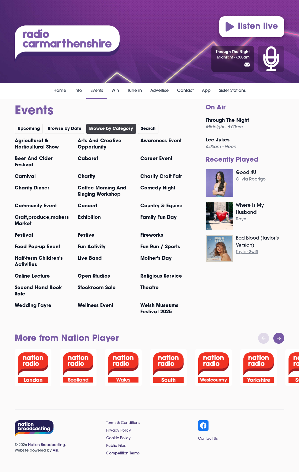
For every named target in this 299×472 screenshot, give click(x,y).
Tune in (134, 91)
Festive (86, 235)
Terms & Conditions (123, 423)
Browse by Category (111, 129)
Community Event (36, 206)
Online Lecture (32, 276)
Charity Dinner (32, 188)
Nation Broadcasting (46, 445)
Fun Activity (91, 247)
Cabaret (88, 158)
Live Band (90, 258)
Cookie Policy (118, 438)
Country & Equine (161, 206)
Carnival (25, 176)
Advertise (159, 91)
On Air (216, 108)
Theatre (149, 287)
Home (60, 91)
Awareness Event (160, 141)
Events (96, 91)
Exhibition (89, 217)
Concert (87, 206)
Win (115, 91)
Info (78, 91)
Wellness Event (95, 305)
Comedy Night (157, 188)
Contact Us (208, 439)
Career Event (156, 158)
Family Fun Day (158, 217)
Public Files (116, 446)
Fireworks (151, 235)
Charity (86, 176)
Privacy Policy (118, 431)
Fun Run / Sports (160, 247)
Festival (24, 235)
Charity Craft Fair (161, 176)
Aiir (55, 451)
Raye (241, 219)
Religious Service (161, 276)
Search (148, 129)
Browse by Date (64, 129)
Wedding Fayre (33, 305)
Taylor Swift (247, 252)
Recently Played (232, 160)
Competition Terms (123, 453)
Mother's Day (156, 258)
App (206, 91)
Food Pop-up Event (37, 247)
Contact (185, 91)
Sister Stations (232, 91)
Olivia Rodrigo (251, 179)
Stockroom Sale (97, 287)
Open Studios (94, 276)
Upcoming (29, 129)
